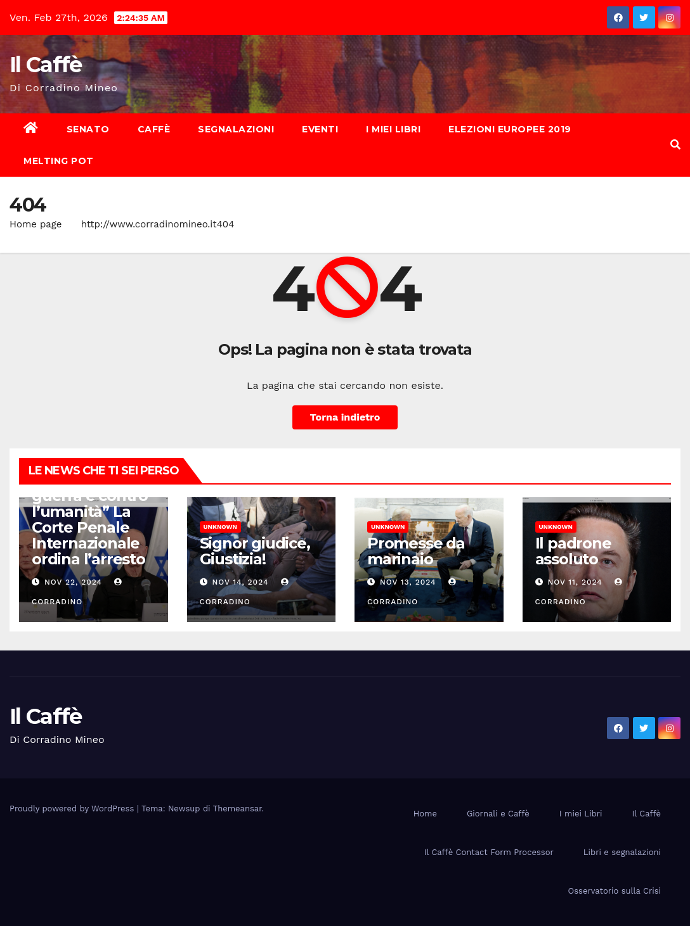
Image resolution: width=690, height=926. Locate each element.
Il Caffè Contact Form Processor (489, 852)
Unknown (220, 526)
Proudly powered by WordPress (73, 808)
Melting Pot (58, 161)
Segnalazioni (236, 129)
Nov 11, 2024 (574, 582)
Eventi (320, 129)
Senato (88, 129)
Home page (36, 224)
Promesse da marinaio (416, 551)
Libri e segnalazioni (622, 852)
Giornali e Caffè (498, 813)
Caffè (154, 129)
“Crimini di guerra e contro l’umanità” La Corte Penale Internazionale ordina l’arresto (90, 519)
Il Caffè (45, 64)
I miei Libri (393, 129)
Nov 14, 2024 (240, 582)
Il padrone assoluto (573, 551)
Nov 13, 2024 (408, 582)
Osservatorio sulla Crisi (614, 891)
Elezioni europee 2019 (509, 129)
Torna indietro (345, 417)
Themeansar (237, 808)
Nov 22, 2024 (73, 582)
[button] (675, 145)
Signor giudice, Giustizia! (255, 551)
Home (425, 813)
